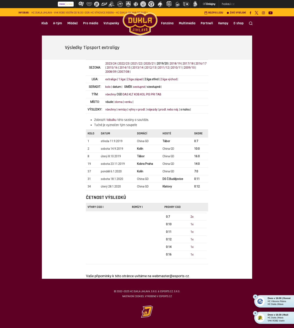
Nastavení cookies (133, 296)
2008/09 (110, 71)
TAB (158, 94)
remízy (122, 109)
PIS (148, 94)
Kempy (223, 23)
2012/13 (150, 67)
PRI (153, 94)
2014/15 (124, 67)
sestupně (139, 86)
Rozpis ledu (213, 13)
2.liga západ (135, 79)
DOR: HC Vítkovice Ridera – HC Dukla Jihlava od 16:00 (115, 13)
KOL (142, 94)
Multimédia (187, 23)
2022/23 (123, 63)
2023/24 (110, 63)
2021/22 (136, 63)
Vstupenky (111, 23)
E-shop (239, 23)
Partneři (207, 23)
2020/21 (149, 63)
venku (128, 102)
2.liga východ (168, 79)
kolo (108, 86)
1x (192, 224)
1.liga (121, 79)
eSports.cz (165, 296)
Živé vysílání (236, 13)
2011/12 (163, 67)
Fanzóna (167, 23)
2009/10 (189, 67)
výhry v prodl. (137, 109)
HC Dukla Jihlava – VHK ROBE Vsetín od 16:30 (57, 13)
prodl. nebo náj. (169, 109)
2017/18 (188, 63)
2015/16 (112, 67)
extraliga (111, 79)
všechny (110, 94)
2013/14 (137, 67)
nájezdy (152, 109)
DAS (125, 94)
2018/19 (175, 63)
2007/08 (123, 71)
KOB (137, 94)
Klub (44, 23)
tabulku (111, 120)
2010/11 (176, 67)
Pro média (90, 23)
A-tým (57, 23)
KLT (131, 94)
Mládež (72, 23)
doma (118, 102)
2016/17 (200, 63)
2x (192, 216)
